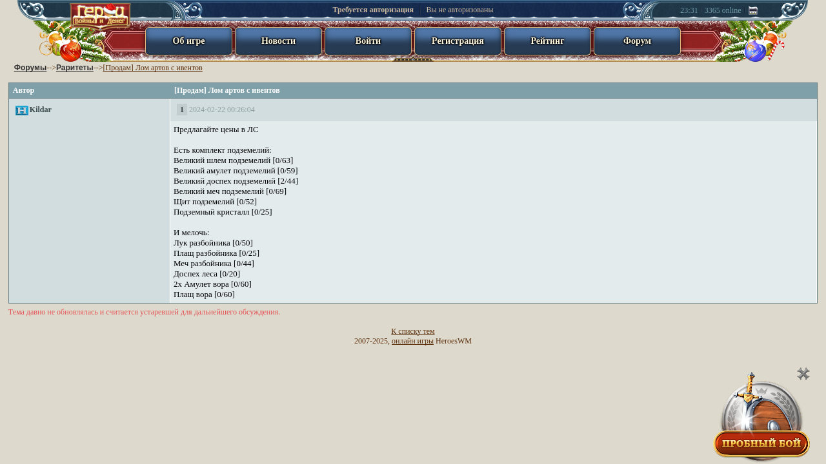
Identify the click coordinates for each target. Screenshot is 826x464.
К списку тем (412, 331)
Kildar (41, 109)
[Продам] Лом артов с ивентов (152, 67)
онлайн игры (413, 340)
